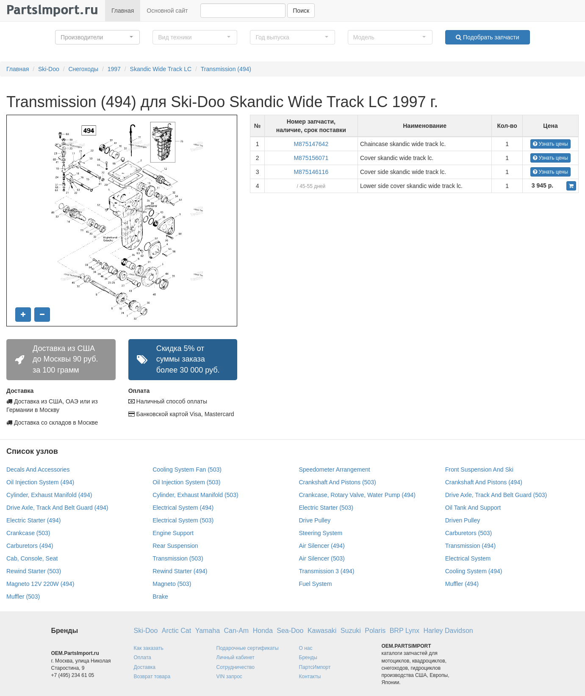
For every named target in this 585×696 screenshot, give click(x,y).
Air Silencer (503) (322, 558)
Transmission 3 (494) (327, 571)
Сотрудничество (235, 667)
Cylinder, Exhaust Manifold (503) (195, 495)
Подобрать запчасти (487, 37)
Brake (160, 596)
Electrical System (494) (182, 507)
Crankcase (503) (28, 533)
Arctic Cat (176, 630)
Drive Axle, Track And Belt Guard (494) (57, 507)
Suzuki (351, 630)
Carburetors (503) (468, 533)
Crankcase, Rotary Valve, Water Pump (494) (357, 495)
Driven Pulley (462, 520)
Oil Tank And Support (473, 507)
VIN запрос (229, 676)
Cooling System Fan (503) (187, 469)
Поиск (301, 10)
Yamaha (207, 630)
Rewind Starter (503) (33, 571)
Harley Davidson (448, 630)
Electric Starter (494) (33, 520)
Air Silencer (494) (322, 545)
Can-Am (236, 630)
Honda (263, 630)
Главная (122, 10)
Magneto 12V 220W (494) (40, 583)
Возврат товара (152, 676)
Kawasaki (322, 630)
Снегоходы (83, 69)
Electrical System (468, 558)
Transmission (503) (177, 558)
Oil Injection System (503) (186, 482)
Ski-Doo (48, 69)
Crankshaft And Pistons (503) (337, 482)
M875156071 (311, 158)
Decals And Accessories (37, 469)
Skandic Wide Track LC (161, 69)
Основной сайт (167, 10)
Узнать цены (550, 144)
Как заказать (149, 648)
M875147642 (311, 144)
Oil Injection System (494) (40, 482)
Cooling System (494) (473, 571)
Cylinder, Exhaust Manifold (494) (49, 495)
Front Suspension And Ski (479, 469)
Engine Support (173, 533)
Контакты (310, 676)
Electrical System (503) (182, 520)
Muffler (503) (23, 596)
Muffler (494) (462, 583)
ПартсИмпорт (315, 667)
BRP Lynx (404, 630)
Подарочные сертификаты (247, 648)
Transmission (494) (226, 69)
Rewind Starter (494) (179, 571)
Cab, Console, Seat (32, 558)
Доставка (145, 667)
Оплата (142, 657)
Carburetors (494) (29, 545)
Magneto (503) (171, 583)
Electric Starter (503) (326, 507)
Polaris (375, 630)
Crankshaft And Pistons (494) (483, 482)
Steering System (321, 533)
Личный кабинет (235, 657)
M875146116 (311, 171)
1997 (114, 69)
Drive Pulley (315, 520)
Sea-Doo (290, 630)
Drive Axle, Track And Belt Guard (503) (496, 495)
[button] (97, 37)
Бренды (308, 657)
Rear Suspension (175, 545)
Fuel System (315, 583)
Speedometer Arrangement (334, 469)
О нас (306, 648)
